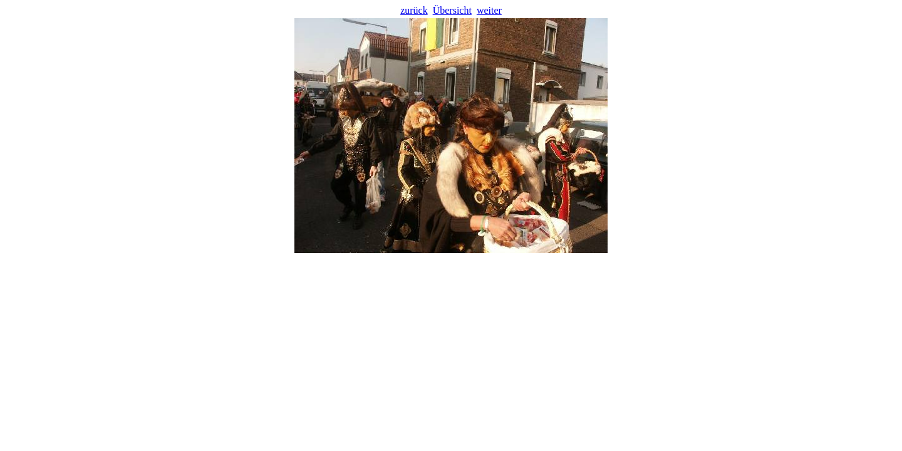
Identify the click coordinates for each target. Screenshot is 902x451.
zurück (414, 10)
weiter (489, 10)
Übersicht (452, 10)
